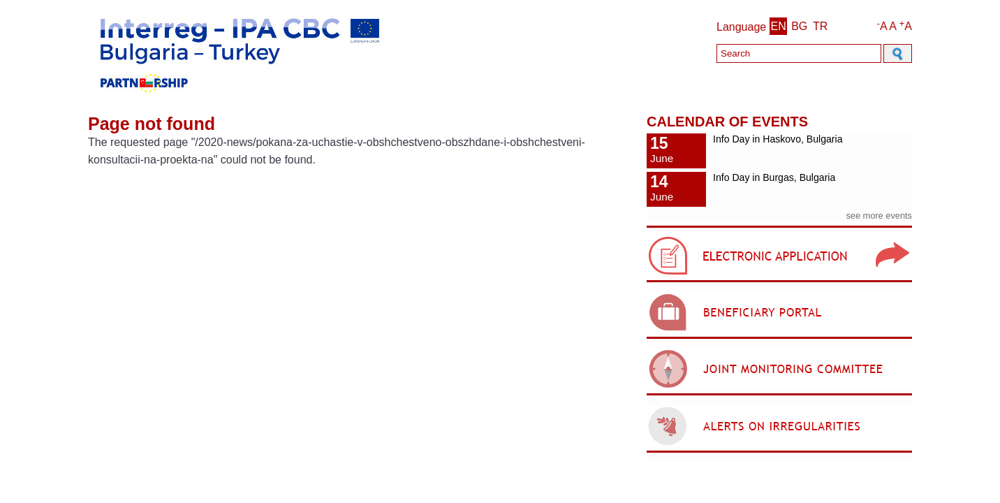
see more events (879, 215)
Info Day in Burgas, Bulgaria (774, 177)
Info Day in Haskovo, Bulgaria (777, 139)
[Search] (798, 53)
